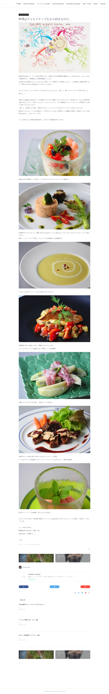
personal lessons (58, 4)
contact (103, 4)
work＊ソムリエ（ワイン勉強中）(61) (26, 544)
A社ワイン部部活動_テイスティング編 (29, 635)
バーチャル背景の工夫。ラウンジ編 (28, 619)
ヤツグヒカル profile (43, 4)
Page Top (54, 684)
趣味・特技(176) (37, 544)
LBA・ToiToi (87, 4)
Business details (29, 4)
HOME (18, 4)
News (96, 4)
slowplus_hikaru (26, 567)
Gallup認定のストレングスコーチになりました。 (32, 604)
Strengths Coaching (73, 4)
